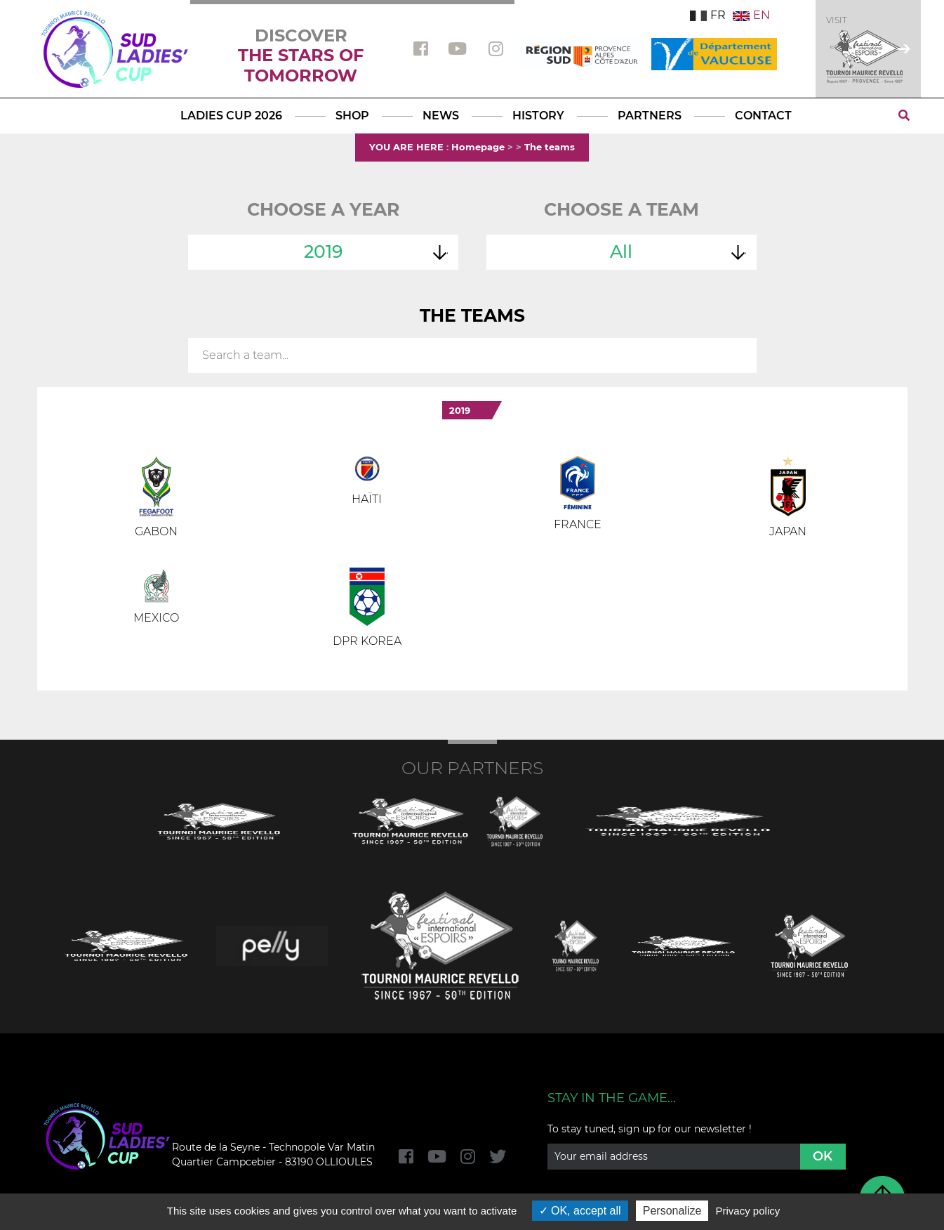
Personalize (672, 1211)
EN (751, 15)
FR (708, 15)
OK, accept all (580, 1211)
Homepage (478, 146)
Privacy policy (748, 1211)
